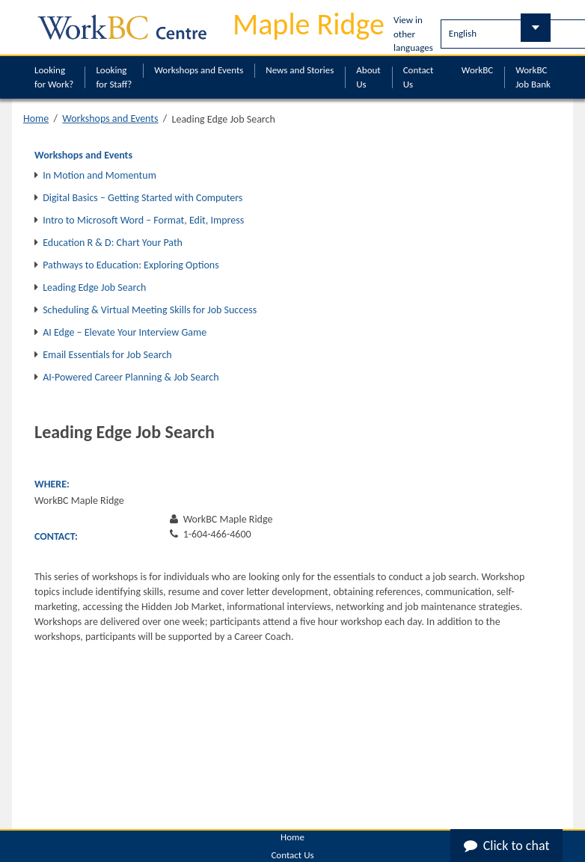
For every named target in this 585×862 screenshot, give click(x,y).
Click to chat (507, 845)
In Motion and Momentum (99, 175)
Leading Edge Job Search (94, 287)
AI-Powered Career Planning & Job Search (130, 377)
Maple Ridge (309, 24)
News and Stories (300, 70)
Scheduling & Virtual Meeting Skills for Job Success (150, 310)
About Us (368, 77)
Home (36, 118)
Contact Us (418, 77)
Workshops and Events (198, 70)
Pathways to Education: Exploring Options (131, 265)
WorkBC (477, 70)
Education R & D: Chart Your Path (113, 242)
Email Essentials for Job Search (107, 354)
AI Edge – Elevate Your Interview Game (124, 332)
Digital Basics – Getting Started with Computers (142, 197)
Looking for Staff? (114, 77)
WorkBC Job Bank (533, 77)
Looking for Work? (53, 77)
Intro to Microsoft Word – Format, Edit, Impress (143, 220)
